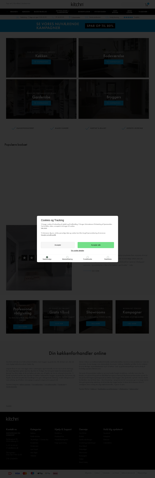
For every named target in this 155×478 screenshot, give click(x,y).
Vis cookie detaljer (77, 250)
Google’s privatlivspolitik (48, 235)
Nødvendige (47, 259)
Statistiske (108, 259)
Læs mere (44, 228)
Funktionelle (87, 259)
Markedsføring (67, 259)
